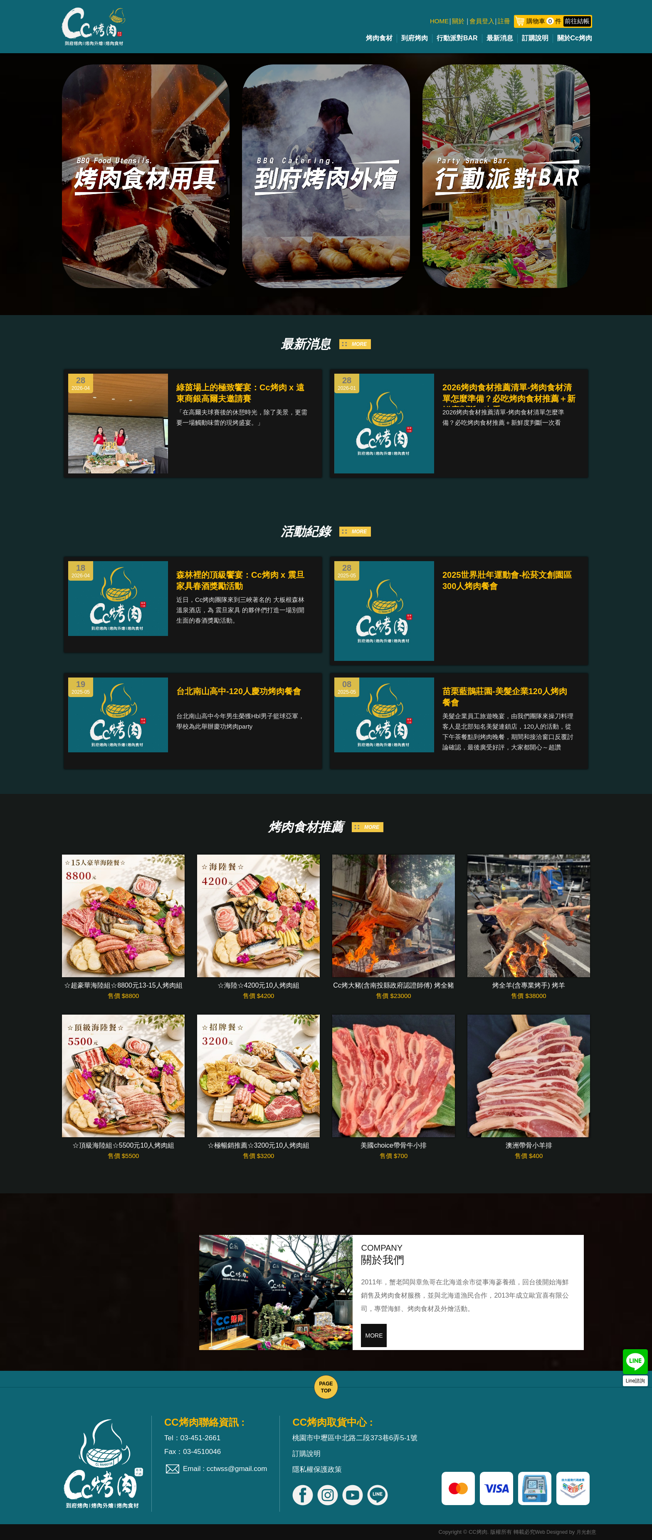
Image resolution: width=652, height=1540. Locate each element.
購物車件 (558, 21)
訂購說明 (535, 38)
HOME (439, 21)
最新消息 (500, 38)
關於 (458, 21)
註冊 (504, 21)
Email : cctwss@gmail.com (225, 1469)
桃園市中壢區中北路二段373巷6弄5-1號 (354, 1438)
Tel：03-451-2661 (192, 1438)
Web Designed (551, 1532)
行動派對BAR (457, 38)
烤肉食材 (379, 38)
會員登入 (481, 21)
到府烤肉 (414, 38)
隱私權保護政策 (317, 1469)
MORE (359, 344)
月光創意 (586, 1532)
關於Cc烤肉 (574, 38)
